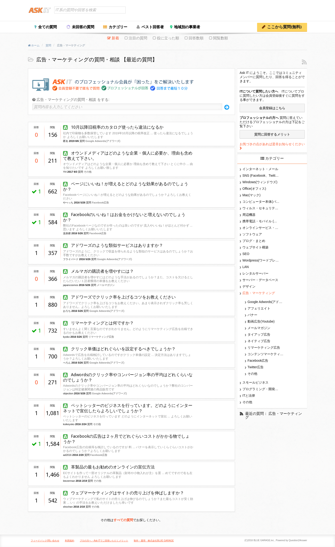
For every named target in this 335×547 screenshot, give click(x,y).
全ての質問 (47, 27)
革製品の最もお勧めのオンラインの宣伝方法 (109, 466)
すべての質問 (123, 520)
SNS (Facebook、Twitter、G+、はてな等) (261, 175)
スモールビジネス (255, 382)
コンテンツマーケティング (266, 354)
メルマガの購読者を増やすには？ (98, 271)
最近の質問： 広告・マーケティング (273, 415)
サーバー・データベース (260, 280)
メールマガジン (106, 285)
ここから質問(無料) (284, 27)
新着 (115, 38)
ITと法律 (248, 395)
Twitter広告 (256, 367)
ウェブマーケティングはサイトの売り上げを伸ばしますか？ (123, 492)
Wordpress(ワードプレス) (261, 260)
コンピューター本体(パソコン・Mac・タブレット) (261, 201)
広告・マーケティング (258, 293)
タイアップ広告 (259, 334)
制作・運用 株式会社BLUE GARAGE (154, 540)
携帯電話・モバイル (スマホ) (261, 221)
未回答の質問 (83, 27)
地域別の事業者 (187, 27)
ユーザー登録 (296, 10)
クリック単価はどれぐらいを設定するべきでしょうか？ (119, 348)
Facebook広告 (100, 202)
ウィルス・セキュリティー (261, 208)
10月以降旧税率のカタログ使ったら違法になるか (113, 127)
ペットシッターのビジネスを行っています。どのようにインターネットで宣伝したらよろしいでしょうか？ (127, 408)
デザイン (248, 286)
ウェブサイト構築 (255, 247)
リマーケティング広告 (101, 336)
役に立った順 (168, 38)
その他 (87, 171)
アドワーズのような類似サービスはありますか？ (113, 245)
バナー (252, 315)
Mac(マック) (251, 195)
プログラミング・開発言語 (261, 389)
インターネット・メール (260, 169)
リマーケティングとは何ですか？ (98, 322)
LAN (245, 267)
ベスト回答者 (152, 27)
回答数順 (196, 38)
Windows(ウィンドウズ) (259, 182)
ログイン (275, 11)
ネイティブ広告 (259, 341)
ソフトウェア (252, 234)
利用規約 (69, 540)
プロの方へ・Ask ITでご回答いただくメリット (104, 540)
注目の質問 (138, 38)
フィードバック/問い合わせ (45, 540)
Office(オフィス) (254, 188)
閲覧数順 (220, 38)
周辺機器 (248, 215)
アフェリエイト (259, 308)
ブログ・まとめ (253, 241)
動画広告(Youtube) (261, 321)
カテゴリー (118, 27)
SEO (245, 254)
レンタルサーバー (255, 273)
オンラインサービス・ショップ (261, 228)
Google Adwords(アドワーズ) (102, 141)
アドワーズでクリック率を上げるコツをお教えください (119, 297)
